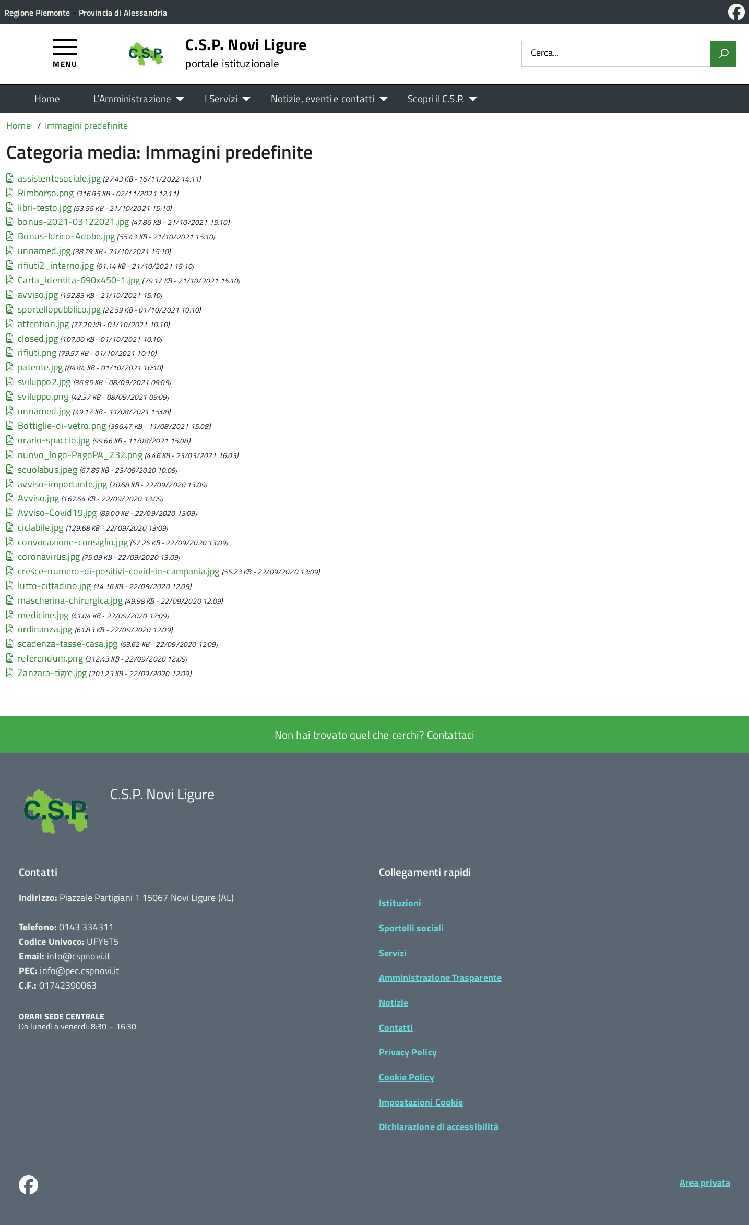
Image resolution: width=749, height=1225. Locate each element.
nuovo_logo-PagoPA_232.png (74, 455)
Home (47, 98)
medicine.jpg (37, 615)
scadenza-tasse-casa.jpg (61, 643)
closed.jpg (32, 338)
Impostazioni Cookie (421, 1102)
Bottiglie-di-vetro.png (56, 425)
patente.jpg (34, 367)
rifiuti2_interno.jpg (50, 265)
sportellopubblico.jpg (53, 309)
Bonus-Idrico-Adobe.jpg (60, 236)
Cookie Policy (406, 1077)
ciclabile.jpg (35, 527)
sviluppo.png (37, 396)
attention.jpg (37, 324)
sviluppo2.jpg (38, 382)
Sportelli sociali (411, 928)
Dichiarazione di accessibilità (439, 1127)
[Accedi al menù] (65, 52)
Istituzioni (400, 903)
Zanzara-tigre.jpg (46, 673)
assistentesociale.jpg (53, 178)
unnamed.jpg (38, 251)
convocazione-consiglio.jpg (67, 542)
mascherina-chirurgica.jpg (64, 600)
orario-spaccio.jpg (48, 440)
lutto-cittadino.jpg (48, 586)
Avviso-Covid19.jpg (51, 513)
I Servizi (221, 98)
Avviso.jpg (32, 498)
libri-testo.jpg (39, 207)
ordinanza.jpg (39, 629)
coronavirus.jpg (43, 556)
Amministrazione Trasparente (440, 977)
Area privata (705, 1182)
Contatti (396, 1027)
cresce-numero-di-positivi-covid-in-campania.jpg (113, 571)
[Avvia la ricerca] (723, 54)
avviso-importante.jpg (56, 484)
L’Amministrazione (132, 98)
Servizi (393, 953)
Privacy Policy (408, 1052)
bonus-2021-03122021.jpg (67, 221)
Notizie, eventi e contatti (322, 98)
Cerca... (545, 53)
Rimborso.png (40, 193)
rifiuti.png (31, 353)
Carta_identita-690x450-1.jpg (73, 280)
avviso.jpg (32, 294)
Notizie (394, 1002)
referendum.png (44, 658)
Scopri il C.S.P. (436, 98)
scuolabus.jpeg (41, 469)
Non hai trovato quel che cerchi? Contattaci (374, 734)
